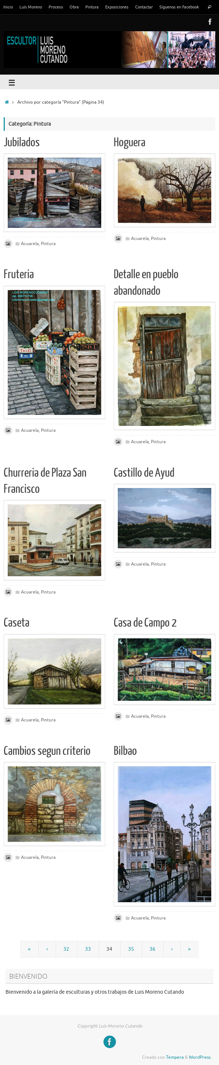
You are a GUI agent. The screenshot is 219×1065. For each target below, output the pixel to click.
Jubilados (22, 142)
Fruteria (19, 274)
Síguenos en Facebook (179, 7)
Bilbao (125, 751)
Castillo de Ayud (144, 473)
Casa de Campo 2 (145, 623)
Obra (74, 7)
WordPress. (200, 1057)
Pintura (92, 7)
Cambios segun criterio (47, 751)
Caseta (16, 623)
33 (88, 949)
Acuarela (30, 244)
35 (131, 949)
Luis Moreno (31, 7)
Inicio (8, 7)
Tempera (175, 1057)
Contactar (144, 7)
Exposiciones (116, 7)
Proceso (56, 7)
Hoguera (129, 142)
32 (66, 949)
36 (152, 949)
